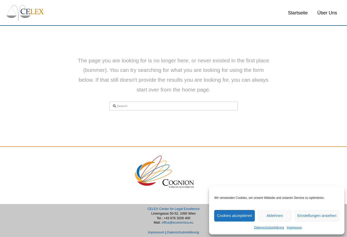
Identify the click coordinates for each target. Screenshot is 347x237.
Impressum (294, 227)
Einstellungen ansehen (316, 215)
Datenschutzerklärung (269, 227)
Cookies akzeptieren (234, 215)
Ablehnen (274, 215)
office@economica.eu (177, 222)
